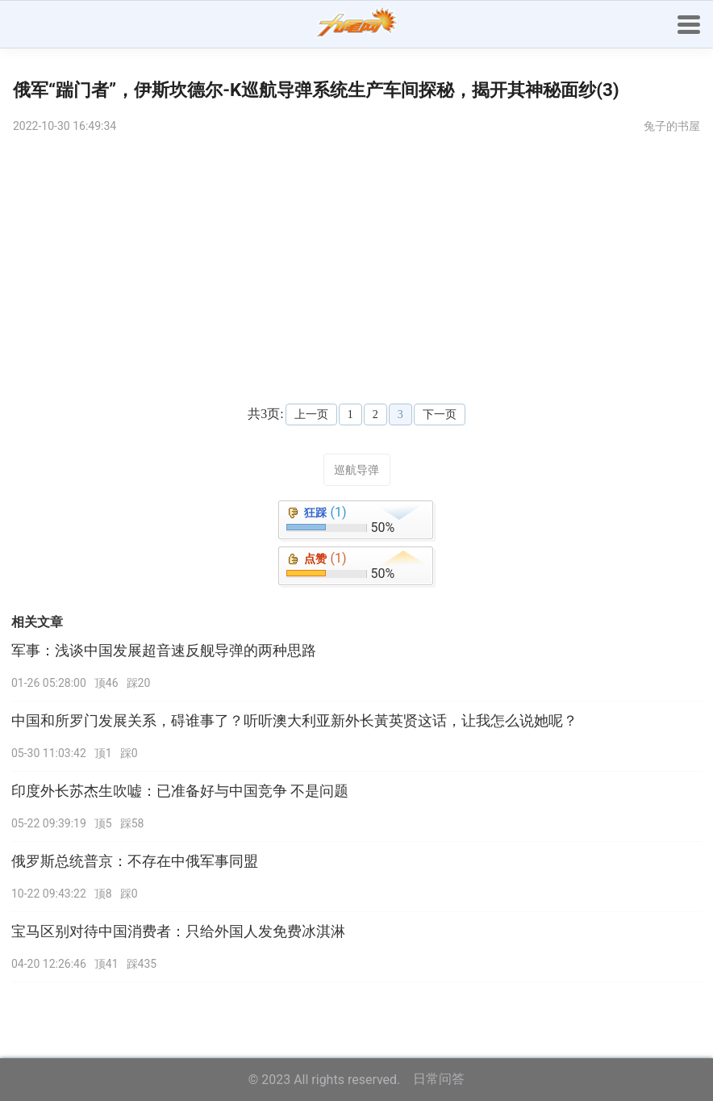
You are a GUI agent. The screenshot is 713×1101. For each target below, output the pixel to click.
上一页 (311, 414)
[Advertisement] (356, 266)
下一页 (440, 414)
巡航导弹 (356, 469)
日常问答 (439, 1078)
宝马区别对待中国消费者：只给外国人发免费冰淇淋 (178, 931)
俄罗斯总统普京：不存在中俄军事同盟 (134, 861)
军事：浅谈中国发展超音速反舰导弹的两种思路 (163, 651)
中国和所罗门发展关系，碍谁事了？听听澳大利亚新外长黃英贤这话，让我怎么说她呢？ (294, 721)
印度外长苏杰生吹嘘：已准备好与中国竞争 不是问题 (179, 791)
